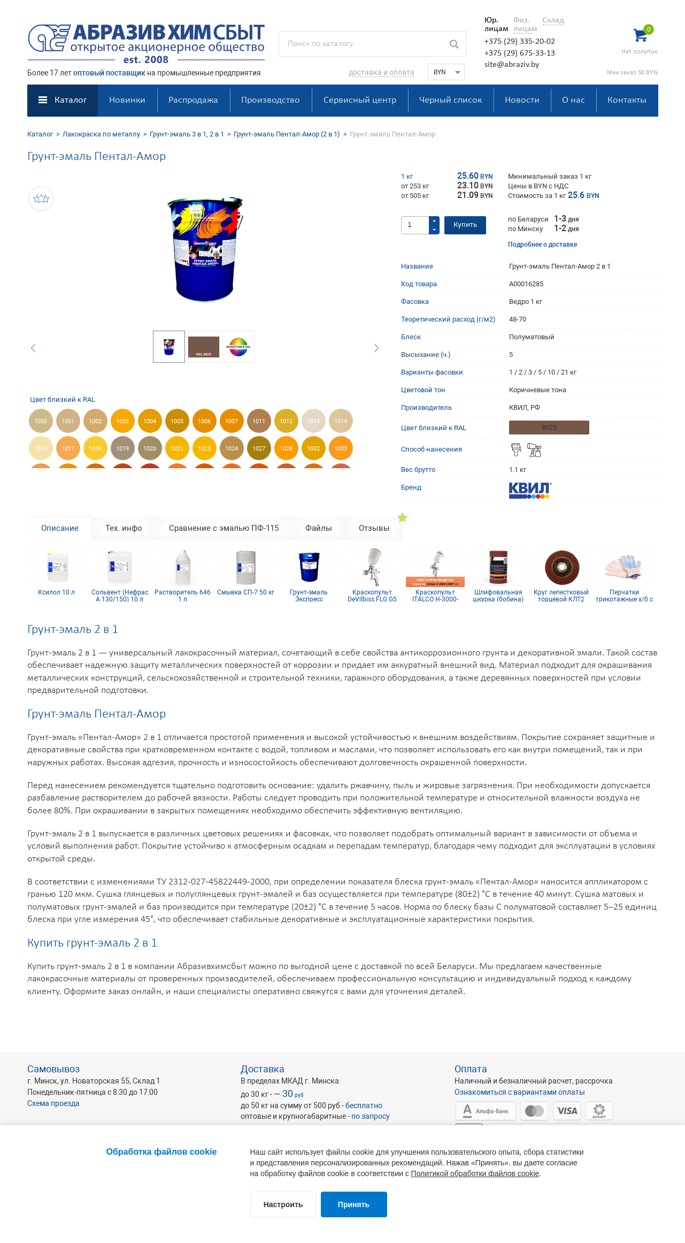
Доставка (262, 1068)
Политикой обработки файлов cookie (475, 1173)
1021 (177, 448)
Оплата (471, 1068)
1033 (340, 448)
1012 (286, 421)
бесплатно (363, 1105)
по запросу (370, 1116)
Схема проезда (53, 1103)
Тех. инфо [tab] (123, 528)
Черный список (450, 100)
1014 (340, 421)
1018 (95, 448)
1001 (67, 421)
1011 (258, 421)
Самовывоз (53, 1068)
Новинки (127, 100)
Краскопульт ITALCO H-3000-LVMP (435, 595)
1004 (149, 421)
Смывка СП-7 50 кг (245, 592)
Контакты (626, 100)
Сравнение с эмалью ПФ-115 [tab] (224, 528)
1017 (67, 448)
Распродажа (193, 100)
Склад (553, 20)
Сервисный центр (360, 100)
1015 (40, 448)
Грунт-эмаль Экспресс (309, 595)
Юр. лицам (493, 24)
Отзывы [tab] (374, 528)
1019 (122, 448)
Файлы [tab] (318, 528)
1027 (258, 448)
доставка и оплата (381, 72)
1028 (286, 448)
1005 (177, 421)
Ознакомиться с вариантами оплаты (520, 1092)
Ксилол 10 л (56, 592)
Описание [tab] (60, 528)
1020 (149, 448)
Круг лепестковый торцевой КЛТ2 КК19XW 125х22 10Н (561, 595)
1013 (313, 421)
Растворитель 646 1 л (183, 595)
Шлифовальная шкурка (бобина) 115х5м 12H (498, 595)
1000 (40, 421)
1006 (204, 421)
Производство (270, 100)
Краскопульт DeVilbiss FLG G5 (372, 595)
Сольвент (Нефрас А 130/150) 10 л (119, 595)
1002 (95, 421)
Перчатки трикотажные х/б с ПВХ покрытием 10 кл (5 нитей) (624, 595)
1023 (204, 448)
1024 (231, 448)
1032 (313, 448)
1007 (231, 421)
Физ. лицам (522, 24)
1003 (122, 421)
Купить (465, 225)
